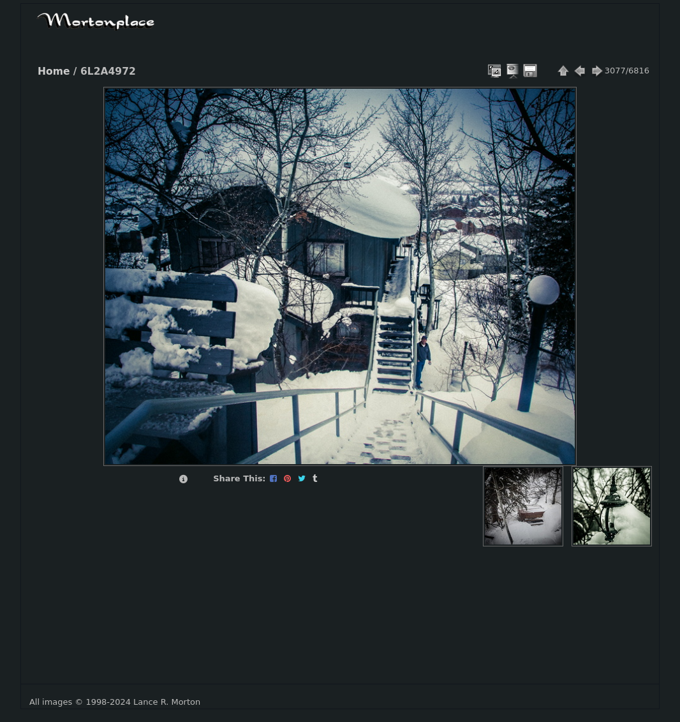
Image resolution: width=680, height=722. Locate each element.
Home (54, 71)
